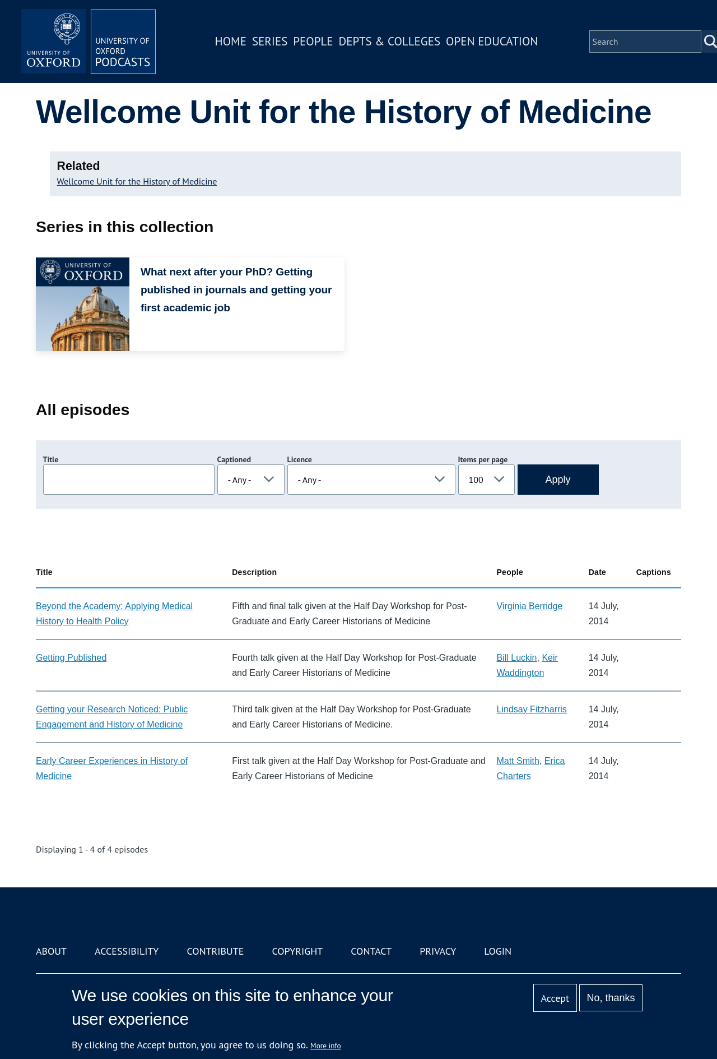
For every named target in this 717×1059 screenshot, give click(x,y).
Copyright (297, 951)
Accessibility (127, 951)
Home (230, 41)
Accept (555, 998)
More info (325, 1045)
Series (269, 41)
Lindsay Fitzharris (531, 709)
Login (497, 951)
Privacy (438, 951)
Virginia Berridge (529, 606)
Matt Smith (517, 761)
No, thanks (610, 997)
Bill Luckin (516, 657)
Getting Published (71, 657)
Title (51, 459)
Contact (371, 951)
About (51, 951)
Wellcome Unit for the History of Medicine (137, 181)
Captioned (234, 459)
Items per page (483, 459)
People (313, 41)
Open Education (492, 41)
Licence (299, 459)
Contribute (215, 951)
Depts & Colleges (390, 41)
